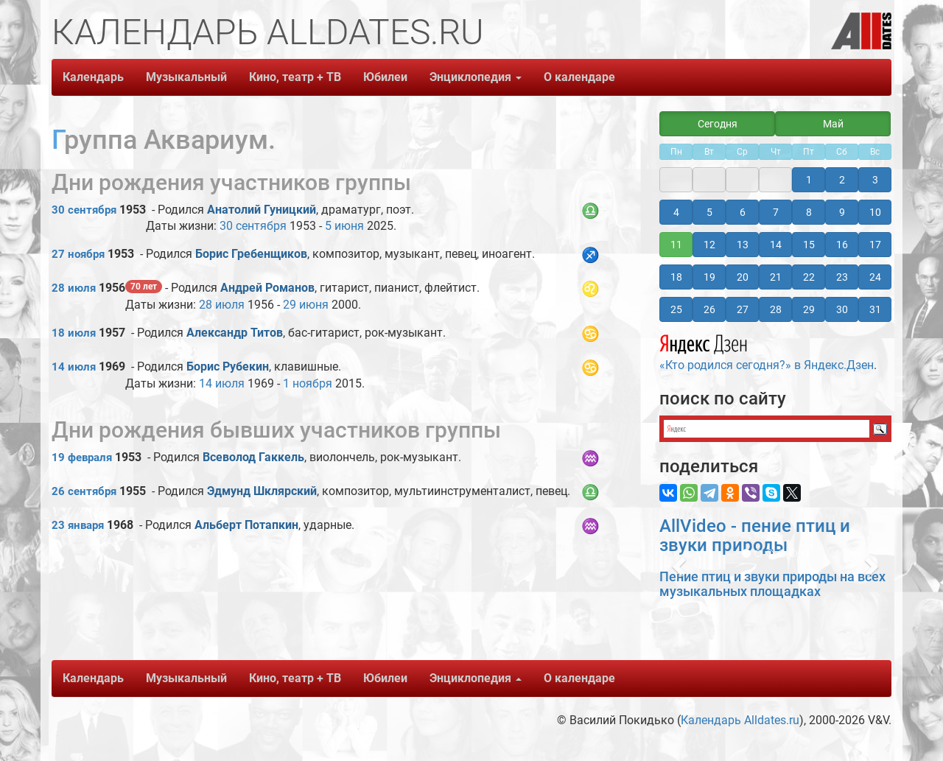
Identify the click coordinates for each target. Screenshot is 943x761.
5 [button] (709, 212)
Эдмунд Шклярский (262, 491)
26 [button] (709, 309)
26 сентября (84, 491)
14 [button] (776, 244)
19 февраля (82, 457)
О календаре (579, 77)
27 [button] (743, 309)
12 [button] (709, 244)
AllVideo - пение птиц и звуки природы (754, 535)
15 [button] (809, 244)
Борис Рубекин (227, 367)
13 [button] (743, 244)
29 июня (306, 305)
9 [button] (842, 212)
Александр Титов (234, 333)
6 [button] (743, 212)
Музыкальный (186, 77)
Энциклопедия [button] (476, 77)
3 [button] (875, 180)
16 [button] (842, 244)
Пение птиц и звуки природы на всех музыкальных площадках (772, 584)
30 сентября (84, 210)
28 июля (74, 288)
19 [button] (709, 277)
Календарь (93, 77)
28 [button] (776, 309)
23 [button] (842, 277)
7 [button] (776, 212)
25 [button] (676, 309)
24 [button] (875, 277)
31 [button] (875, 309)
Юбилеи (385, 77)
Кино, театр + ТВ (295, 77)
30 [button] (842, 309)
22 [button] (809, 277)
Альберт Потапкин (246, 525)
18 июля (74, 333)
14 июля (74, 367)
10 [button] (875, 212)
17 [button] (875, 244)
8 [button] (809, 212)
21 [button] (776, 277)
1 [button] (809, 180)
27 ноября (78, 254)
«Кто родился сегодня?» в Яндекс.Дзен (766, 350)
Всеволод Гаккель (253, 457)
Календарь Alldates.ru (740, 720)
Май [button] (833, 124)
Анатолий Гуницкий (261, 210)
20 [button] (743, 277)
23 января (78, 525)
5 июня (344, 226)
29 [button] (809, 309)
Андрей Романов (267, 288)
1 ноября (307, 383)
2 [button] (842, 180)
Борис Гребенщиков (251, 254)
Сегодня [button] (717, 124)
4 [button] (676, 212)
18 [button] (676, 277)
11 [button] (676, 244)
